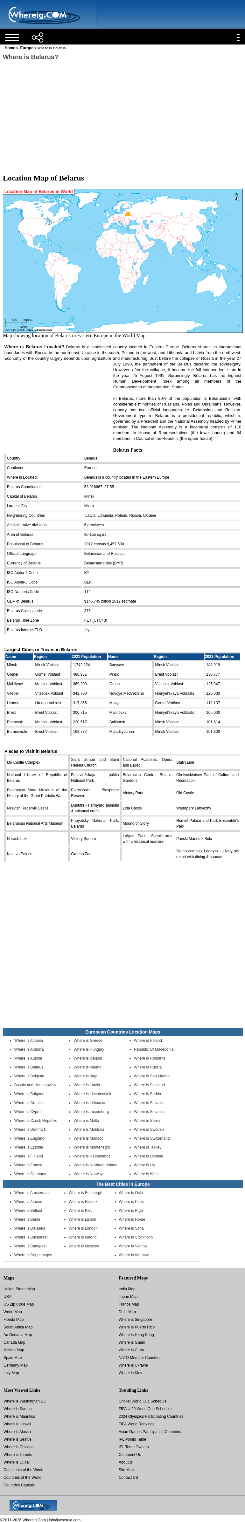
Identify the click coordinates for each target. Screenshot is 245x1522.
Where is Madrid (82, 1237)
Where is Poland (148, 1040)
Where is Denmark (30, 1129)
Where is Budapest (30, 1246)
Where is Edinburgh (85, 1193)
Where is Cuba (131, 1350)
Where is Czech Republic (35, 1120)
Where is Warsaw (134, 1255)
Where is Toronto (18, 1454)
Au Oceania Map (18, 1335)
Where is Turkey (148, 1147)
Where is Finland (28, 1156)
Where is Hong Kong (136, 1335)
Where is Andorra (29, 1049)
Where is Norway (88, 1174)
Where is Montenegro (92, 1147)
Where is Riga (131, 1210)
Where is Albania (28, 1040)
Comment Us (130, 1454)
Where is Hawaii (17, 1424)
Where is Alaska (17, 1432)
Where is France (28, 1165)
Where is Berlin (27, 1219)
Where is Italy (85, 1076)
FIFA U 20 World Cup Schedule (145, 1409)
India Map (127, 1289)
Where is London (83, 1228)
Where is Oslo (131, 1193)
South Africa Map (18, 1327)
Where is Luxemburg (91, 1111)
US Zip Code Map (19, 1304)
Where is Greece (88, 1040)
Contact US (128, 1477)
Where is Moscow (84, 1246)
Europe (26, 48)
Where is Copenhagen (33, 1255)
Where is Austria (28, 1058)
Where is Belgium (29, 1076)
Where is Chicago (19, 1447)
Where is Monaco (88, 1138)
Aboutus (126, 1462)
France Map (129, 1304)
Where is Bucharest (31, 1237)
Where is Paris (131, 1201)
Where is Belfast (28, 1210)
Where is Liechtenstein (93, 1094)
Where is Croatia (28, 1103)
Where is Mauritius (19, 1416)
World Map (13, 1312)
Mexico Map (14, 1350)
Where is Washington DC (25, 1401)
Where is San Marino (152, 1076)
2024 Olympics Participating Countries (151, 1416)
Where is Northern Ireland (95, 1165)
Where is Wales (147, 1174)
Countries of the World (22, 1477)
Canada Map (14, 1342)
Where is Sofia (131, 1228)
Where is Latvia (87, 1085)
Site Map (126, 1470)
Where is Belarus (28, 1067)
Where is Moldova (89, 1129)
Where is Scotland (149, 1085)
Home (10, 48)
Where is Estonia (28, 1147)
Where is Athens (28, 1201)
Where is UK (144, 1165)
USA (7, 1296)
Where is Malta (86, 1120)
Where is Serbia (147, 1094)
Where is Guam (132, 1342)
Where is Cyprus (28, 1111)
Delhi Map (127, 1312)
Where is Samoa (18, 1409)
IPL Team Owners (134, 1447)
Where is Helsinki (83, 1201)
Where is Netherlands (92, 1156)
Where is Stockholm (136, 1237)
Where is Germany (30, 1174)
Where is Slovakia (149, 1103)
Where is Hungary (89, 1049)
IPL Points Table (132, 1439)
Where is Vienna (133, 1246)
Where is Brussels (29, 1228)
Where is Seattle (18, 1439)
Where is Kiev (80, 1210)
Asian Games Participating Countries (150, 1432)
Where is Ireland (87, 1067)
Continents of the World (23, 1470)
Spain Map (13, 1357)
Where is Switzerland (152, 1138)
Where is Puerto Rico (137, 1327)
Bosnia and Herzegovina (35, 1085)
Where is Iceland (88, 1058)
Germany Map (16, 1365)
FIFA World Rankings (137, 1424)
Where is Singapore (135, 1319)
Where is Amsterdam (32, 1193)
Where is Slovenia (149, 1111)
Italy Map (11, 1373)
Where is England (29, 1138)
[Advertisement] (122, 111)
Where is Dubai (17, 1462)
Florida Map (14, 1319)
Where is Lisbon (82, 1219)
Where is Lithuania (89, 1103)
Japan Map (128, 1296)
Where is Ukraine (148, 1156)
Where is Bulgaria (29, 1094)
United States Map (19, 1289)
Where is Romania (149, 1058)
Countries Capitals (19, 1485)
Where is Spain (147, 1120)
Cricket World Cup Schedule (143, 1401)
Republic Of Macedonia (154, 1049)
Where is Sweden (149, 1129)
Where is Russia (148, 1067)
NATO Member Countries (140, 1357)
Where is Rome (132, 1219)
